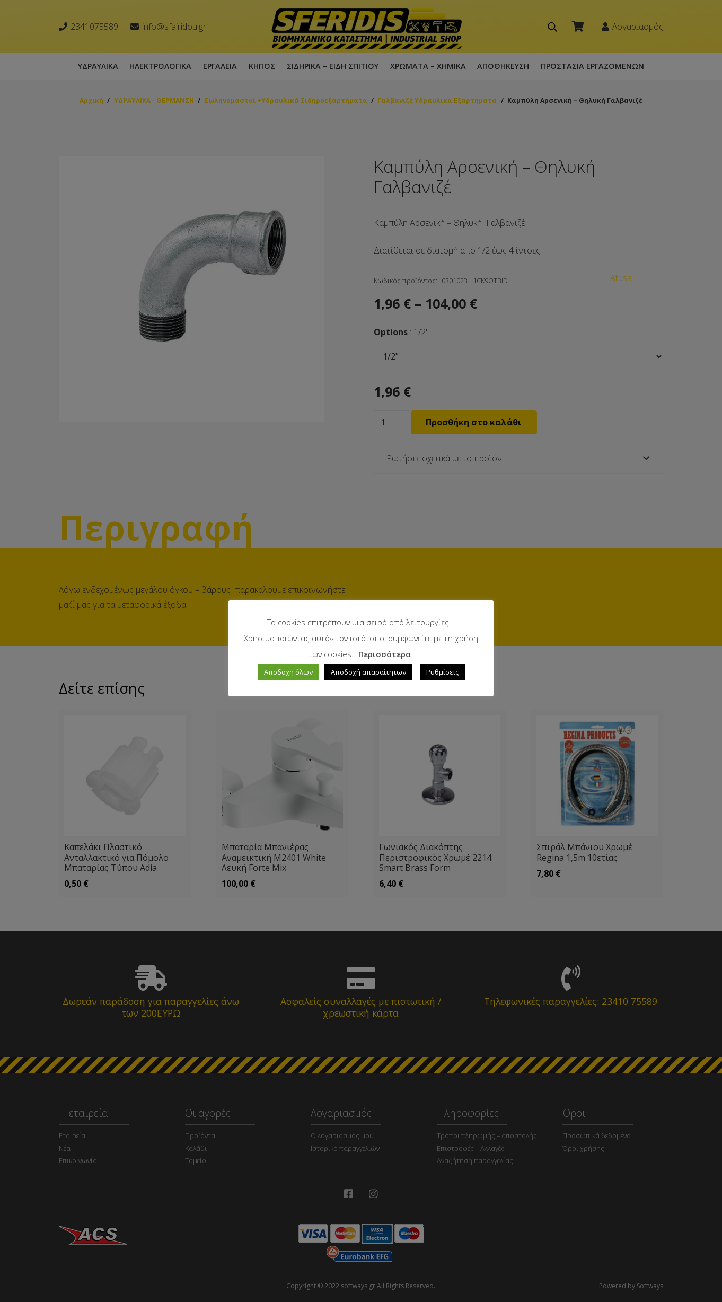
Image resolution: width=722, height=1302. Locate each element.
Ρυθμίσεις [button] (442, 672)
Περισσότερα (384, 654)
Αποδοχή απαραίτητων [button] (368, 672)
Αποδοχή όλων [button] (288, 672)
